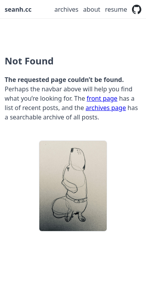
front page (102, 98)
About (91, 9)
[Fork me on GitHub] (137, 9)
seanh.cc (18, 9)
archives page (106, 107)
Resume (116, 9)
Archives (67, 9)
